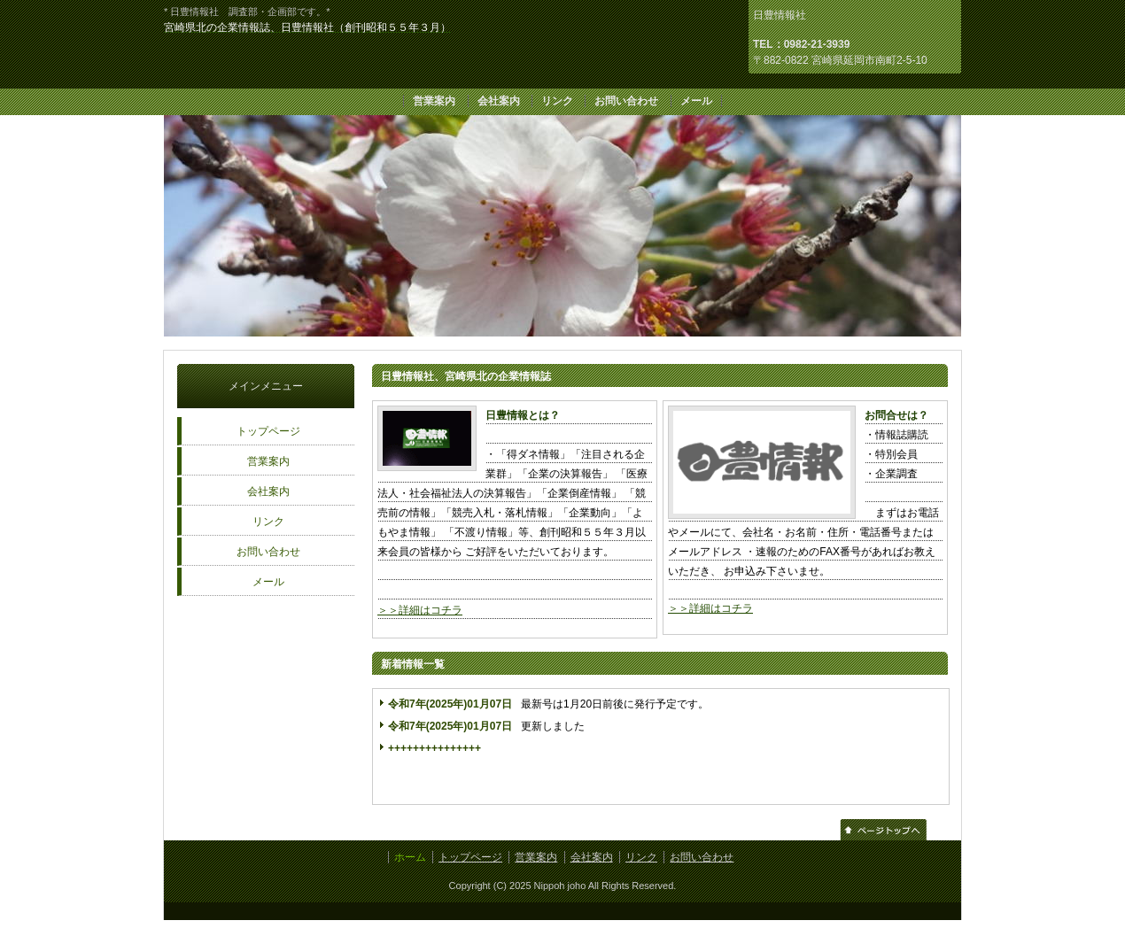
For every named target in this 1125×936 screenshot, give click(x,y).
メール (696, 101)
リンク (557, 101)
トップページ (268, 431)
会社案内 (498, 101)
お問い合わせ (626, 101)
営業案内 (434, 101)
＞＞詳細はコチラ (419, 610)
